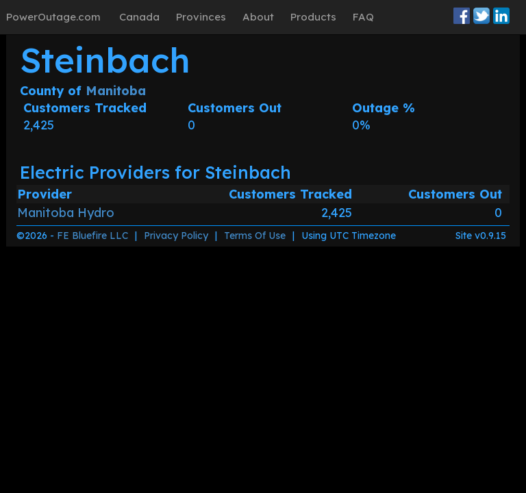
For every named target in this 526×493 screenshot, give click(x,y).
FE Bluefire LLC (92, 235)
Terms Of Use (255, 235)
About (258, 16)
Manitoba (116, 91)
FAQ (363, 16)
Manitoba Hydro (65, 212)
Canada (139, 16)
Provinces (201, 16)
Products (313, 16)
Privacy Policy (176, 235)
